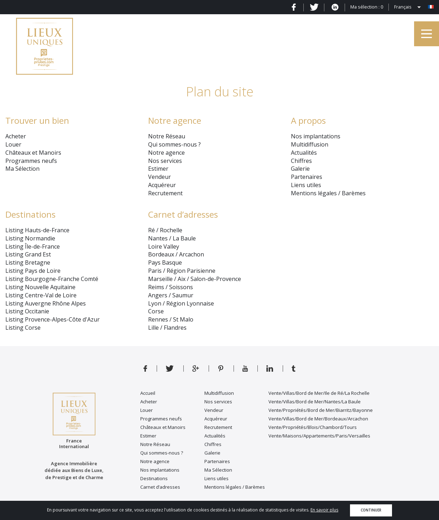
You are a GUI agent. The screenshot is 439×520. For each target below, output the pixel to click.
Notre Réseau (166, 136)
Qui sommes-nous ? (174, 144)
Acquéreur (162, 185)
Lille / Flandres (167, 327)
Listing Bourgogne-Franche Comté (51, 279)
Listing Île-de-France (32, 246)
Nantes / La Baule (172, 238)
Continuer (371, 510)
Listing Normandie (30, 238)
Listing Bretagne (27, 262)
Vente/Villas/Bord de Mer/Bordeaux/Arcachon (318, 418)
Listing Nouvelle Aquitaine (40, 287)
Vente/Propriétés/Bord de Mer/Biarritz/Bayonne (320, 410)
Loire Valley (163, 246)
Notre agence (166, 152)
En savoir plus (324, 510)
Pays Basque (165, 262)
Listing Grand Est (28, 254)
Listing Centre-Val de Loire (41, 295)
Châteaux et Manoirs (33, 152)
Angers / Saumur (170, 295)
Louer (13, 144)
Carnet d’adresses (183, 214)
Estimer (158, 169)
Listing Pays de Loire (33, 271)
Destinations (30, 214)
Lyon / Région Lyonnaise (181, 303)
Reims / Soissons (170, 287)
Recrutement (165, 193)
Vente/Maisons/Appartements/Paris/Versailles (319, 436)
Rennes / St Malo (170, 319)
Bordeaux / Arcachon (176, 254)
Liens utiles (306, 185)
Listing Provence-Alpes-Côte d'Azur (52, 319)
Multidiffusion (309, 144)
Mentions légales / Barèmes (328, 193)
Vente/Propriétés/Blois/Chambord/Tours (312, 427)
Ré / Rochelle (165, 230)
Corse (156, 311)
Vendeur (159, 177)
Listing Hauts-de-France (37, 230)
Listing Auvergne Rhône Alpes (45, 303)
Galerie (300, 169)
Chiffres (301, 161)
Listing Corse (23, 327)
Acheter (15, 136)
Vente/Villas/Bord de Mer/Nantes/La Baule (314, 401)
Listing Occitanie (27, 311)
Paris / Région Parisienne (181, 271)
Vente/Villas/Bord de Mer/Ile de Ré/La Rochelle (319, 393)
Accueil (147, 393)
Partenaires (306, 177)
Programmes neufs (31, 161)
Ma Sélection (22, 169)
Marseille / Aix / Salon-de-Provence (194, 279)
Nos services (165, 161)
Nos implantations (315, 136)
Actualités (304, 152)
